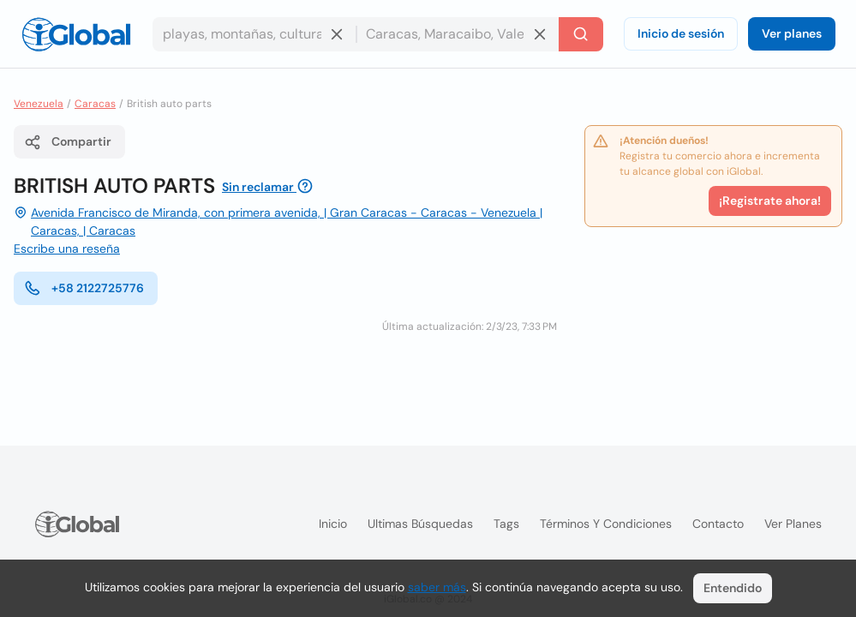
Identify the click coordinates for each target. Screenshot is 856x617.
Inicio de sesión (681, 33)
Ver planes (792, 33)
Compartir (67, 142)
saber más (437, 587)
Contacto (718, 523)
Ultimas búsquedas (420, 523)
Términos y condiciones (606, 523)
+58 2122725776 (84, 288)
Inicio (333, 523)
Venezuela (38, 104)
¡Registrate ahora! (770, 200)
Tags (506, 523)
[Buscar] (581, 34)
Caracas (95, 104)
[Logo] (76, 34)
